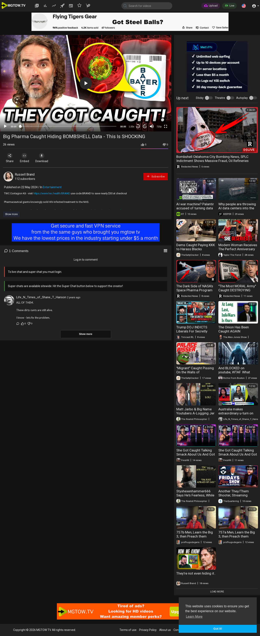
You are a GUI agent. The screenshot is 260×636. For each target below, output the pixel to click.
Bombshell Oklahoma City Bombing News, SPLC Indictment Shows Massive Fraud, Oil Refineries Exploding (212, 161)
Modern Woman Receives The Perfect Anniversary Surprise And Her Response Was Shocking (237, 251)
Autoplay (242, 97)
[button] (244, 5)
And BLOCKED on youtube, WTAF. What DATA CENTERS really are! (237, 372)
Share (10, 158)
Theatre (220, 97)
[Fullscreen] (166, 126)
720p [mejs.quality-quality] (159, 126)
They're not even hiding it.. (196, 573)
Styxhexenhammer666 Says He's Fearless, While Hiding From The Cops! (195, 495)
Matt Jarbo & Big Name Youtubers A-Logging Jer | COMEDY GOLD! (195, 413)
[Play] (5, 126)
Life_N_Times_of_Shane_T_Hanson (41, 297)
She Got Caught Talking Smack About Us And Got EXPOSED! (195, 454)
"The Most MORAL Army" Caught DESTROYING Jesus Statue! (237, 290)
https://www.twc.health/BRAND (51, 193)
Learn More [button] (194, 616)
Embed (26, 158)
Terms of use (127, 630)
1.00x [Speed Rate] (131, 126)
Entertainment (52, 187)
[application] (85, 83)
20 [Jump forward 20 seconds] (145, 126)
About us (165, 630)
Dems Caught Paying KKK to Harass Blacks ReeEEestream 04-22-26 (195, 249)
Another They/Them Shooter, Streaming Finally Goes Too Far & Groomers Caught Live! (236, 497)
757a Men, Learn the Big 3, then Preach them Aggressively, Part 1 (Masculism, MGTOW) (236, 538)
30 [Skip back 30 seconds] (138, 126)
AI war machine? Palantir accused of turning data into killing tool (195, 208)
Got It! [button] (217, 628)
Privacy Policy (148, 630)
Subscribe (155, 176)
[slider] (68, 126)
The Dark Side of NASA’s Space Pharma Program (194, 288)
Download (45, 158)
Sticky (200, 97)
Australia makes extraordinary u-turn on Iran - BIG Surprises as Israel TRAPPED (235, 415)
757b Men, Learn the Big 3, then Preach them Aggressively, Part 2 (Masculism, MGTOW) (194, 538)
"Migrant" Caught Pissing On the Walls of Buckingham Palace (195, 372)
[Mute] (152, 126)
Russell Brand (25, 174)
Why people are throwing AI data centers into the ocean (237, 208)
